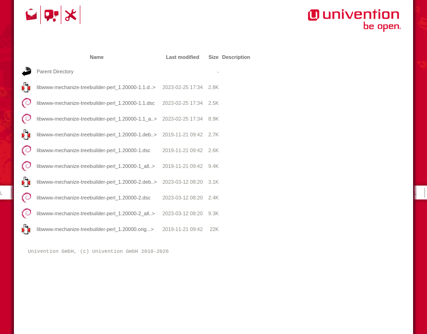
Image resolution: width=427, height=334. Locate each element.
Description (236, 57)
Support (72, 15)
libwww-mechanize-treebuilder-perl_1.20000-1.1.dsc (96, 103)
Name (97, 57)
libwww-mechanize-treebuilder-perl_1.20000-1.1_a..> (97, 119)
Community (52, 15)
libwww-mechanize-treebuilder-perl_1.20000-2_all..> (96, 213)
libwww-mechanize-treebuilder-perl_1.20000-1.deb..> (97, 134)
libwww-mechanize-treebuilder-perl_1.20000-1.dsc (93, 150)
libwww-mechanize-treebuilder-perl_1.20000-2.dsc (93, 197)
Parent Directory (55, 71)
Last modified (183, 57)
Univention (335, 25)
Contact (32, 15)
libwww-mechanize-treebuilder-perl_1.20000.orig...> (95, 229)
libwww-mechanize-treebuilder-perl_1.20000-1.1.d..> (96, 87)
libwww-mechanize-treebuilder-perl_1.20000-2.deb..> (97, 182)
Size (213, 57)
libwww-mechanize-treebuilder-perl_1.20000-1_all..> (96, 166)
